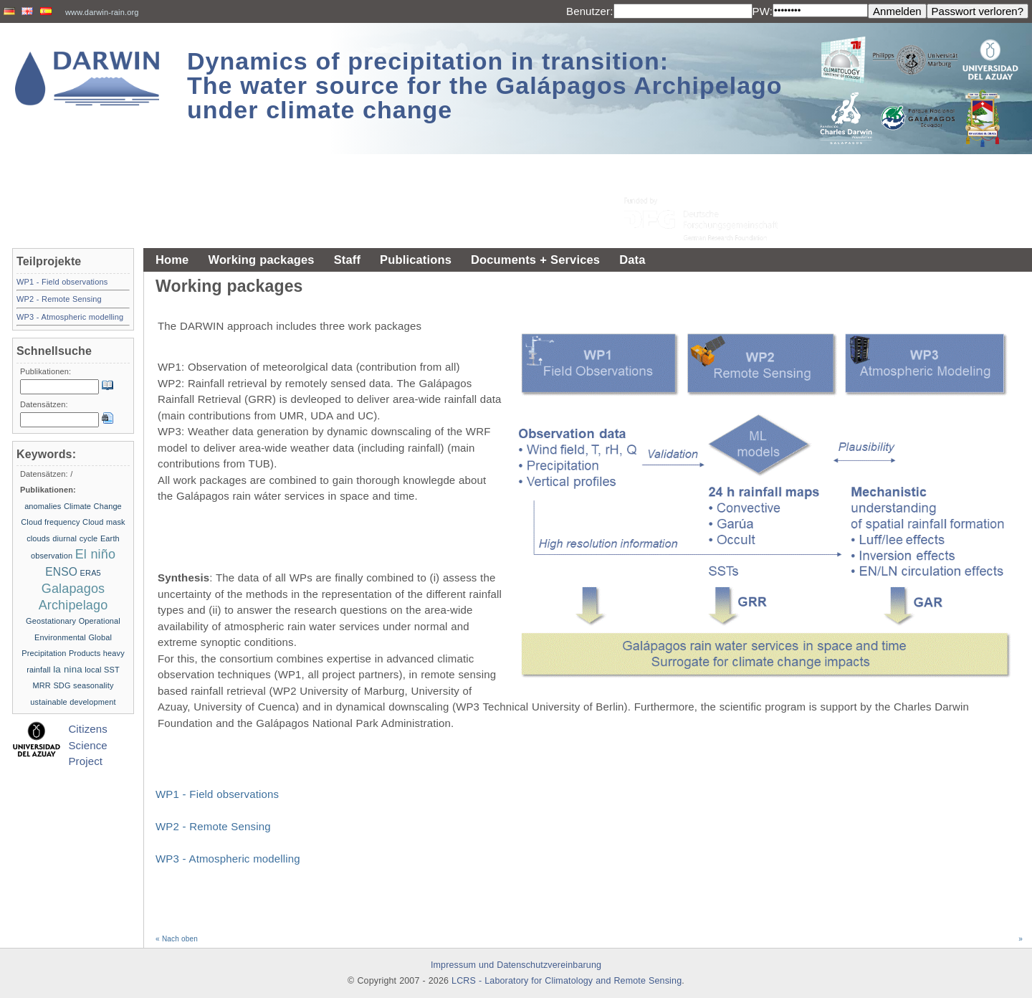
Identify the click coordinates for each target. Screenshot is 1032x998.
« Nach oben (177, 939)
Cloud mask (103, 522)
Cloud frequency (50, 522)
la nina (67, 669)
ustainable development (72, 702)
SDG (61, 685)
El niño (95, 554)
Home (172, 259)
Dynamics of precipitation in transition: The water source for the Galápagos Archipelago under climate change (485, 85)
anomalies (42, 506)
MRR (41, 685)
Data (632, 259)
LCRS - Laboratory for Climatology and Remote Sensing (567, 981)
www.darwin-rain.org (102, 12)
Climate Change (93, 506)
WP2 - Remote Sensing (213, 826)
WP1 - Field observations (217, 794)
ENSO (61, 572)
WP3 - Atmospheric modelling (228, 858)
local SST (102, 669)
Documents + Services (535, 259)
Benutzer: (589, 11)
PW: (762, 11)
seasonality (93, 685)
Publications (416, 259)
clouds (38, 538)
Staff (347, 259)
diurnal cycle (74, 538)
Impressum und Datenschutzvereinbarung (516, 965)
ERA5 (90, 573)
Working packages (261, 259)
